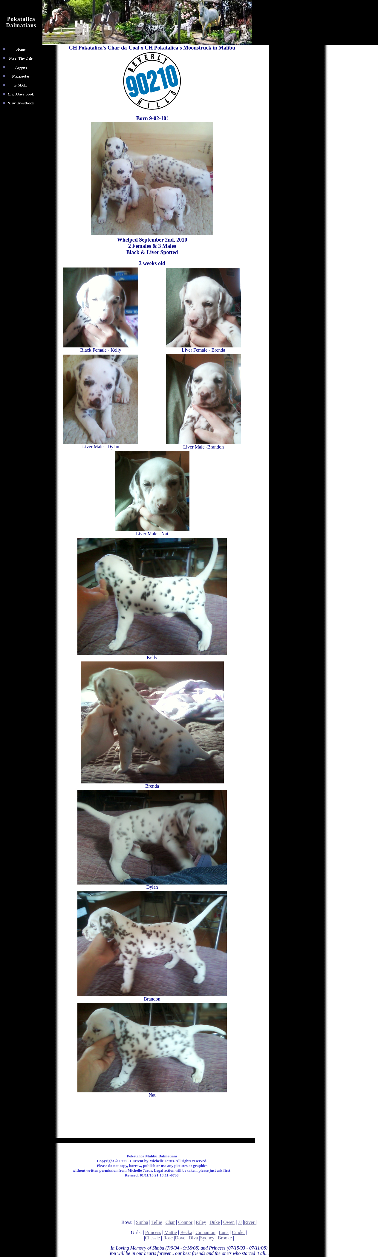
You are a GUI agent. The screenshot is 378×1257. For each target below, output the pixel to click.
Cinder (238, 1232)
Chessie (152, 1237)
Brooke (225, 1237)
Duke (214, 1222)
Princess (153, 1232)
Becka (186, 1232)
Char (170, 1222)
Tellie (156, 1222)
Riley (201, 1222)
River (250, 1222)
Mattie (170, 1232)
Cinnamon (205, 1232)
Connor (185, 1222)
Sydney (207, 1237)
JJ (240, 1222)
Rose (168, 1237)
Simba (142, 1222)
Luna (224, 1232)
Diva (193, 1237)
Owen (229, 1222)
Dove (180, 1237)
